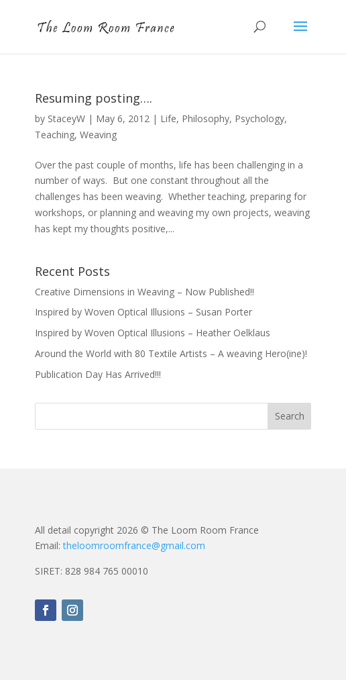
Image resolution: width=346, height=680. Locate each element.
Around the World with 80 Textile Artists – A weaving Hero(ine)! (171, 353)
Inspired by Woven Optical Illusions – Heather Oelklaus (152, 332)
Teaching (54, 134)
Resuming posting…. (93, 98)
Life (168, 118)
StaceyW (66, 118)
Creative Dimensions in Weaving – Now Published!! (144, 291)
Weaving (98, 134)
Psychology (259, 118)
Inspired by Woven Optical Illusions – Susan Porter (143, 311)
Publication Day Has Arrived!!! (98, 374)
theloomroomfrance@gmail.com (134, 545)
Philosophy (205, 118)
